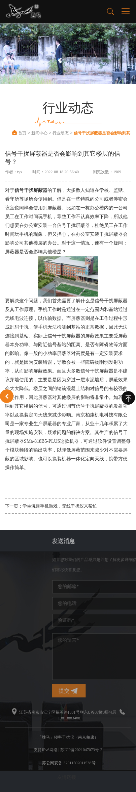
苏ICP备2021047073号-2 (81, 749)
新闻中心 (39, 133)
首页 (22, 133)
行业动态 (61, 133)
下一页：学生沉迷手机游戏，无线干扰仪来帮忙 (51, 506)
